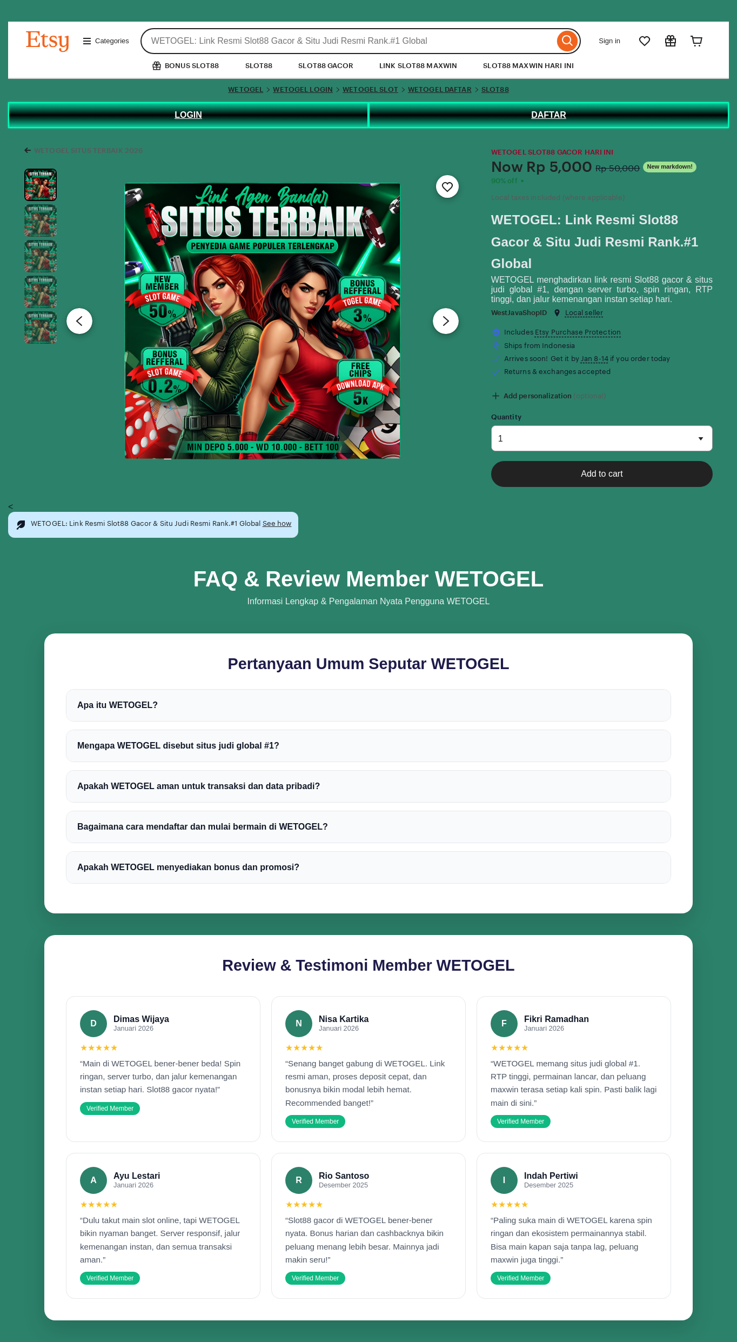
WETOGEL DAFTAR (440, 89)
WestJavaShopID (519, 313)
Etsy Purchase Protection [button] (578, 332)
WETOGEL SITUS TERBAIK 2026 (88, 150)
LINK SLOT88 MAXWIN (418, 66)
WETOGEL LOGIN (303, 89)
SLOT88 (259, 66)
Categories (105, 41)
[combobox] (347, 41)
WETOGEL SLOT (370, 89)
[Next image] (446, 321)
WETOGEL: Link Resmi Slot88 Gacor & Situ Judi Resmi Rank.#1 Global (595, 241)
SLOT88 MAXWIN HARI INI (528, 66)
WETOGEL (245, 89)
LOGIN (188, 114)
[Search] (567, 41)
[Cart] (696, 41)
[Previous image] (79, 321)
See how (277, 523)
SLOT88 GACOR (325, 66)
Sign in (609, 41)
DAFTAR (548, 114)
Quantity (506, 417)
